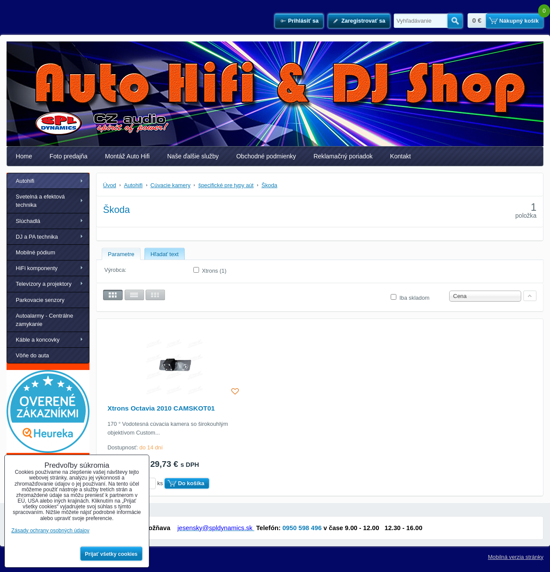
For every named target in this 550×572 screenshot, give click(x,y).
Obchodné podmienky (266, 156)
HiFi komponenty (37, 268)
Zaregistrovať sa (363, 20)
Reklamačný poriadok (342, 156)
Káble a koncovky (37, 339)
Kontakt (400, 156)
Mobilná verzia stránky (515, 557)
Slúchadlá (28, 221)
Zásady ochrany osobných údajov (50, 530)
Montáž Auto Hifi (127, 156)
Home (24, 156)
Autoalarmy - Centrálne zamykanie (44, 319)
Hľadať (455, 21)
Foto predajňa (69, 156)
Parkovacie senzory (40, 300)
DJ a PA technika (37, 236)
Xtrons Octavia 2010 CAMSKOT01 (161, 408)
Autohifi (25, 181)
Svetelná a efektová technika (40, 200)
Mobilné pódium (35, 252)
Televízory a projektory (44, 284)
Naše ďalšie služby (193, 156)
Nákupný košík (519, 20)
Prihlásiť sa (303, 20)
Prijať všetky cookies (111, 554)
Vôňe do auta (32, 355)
